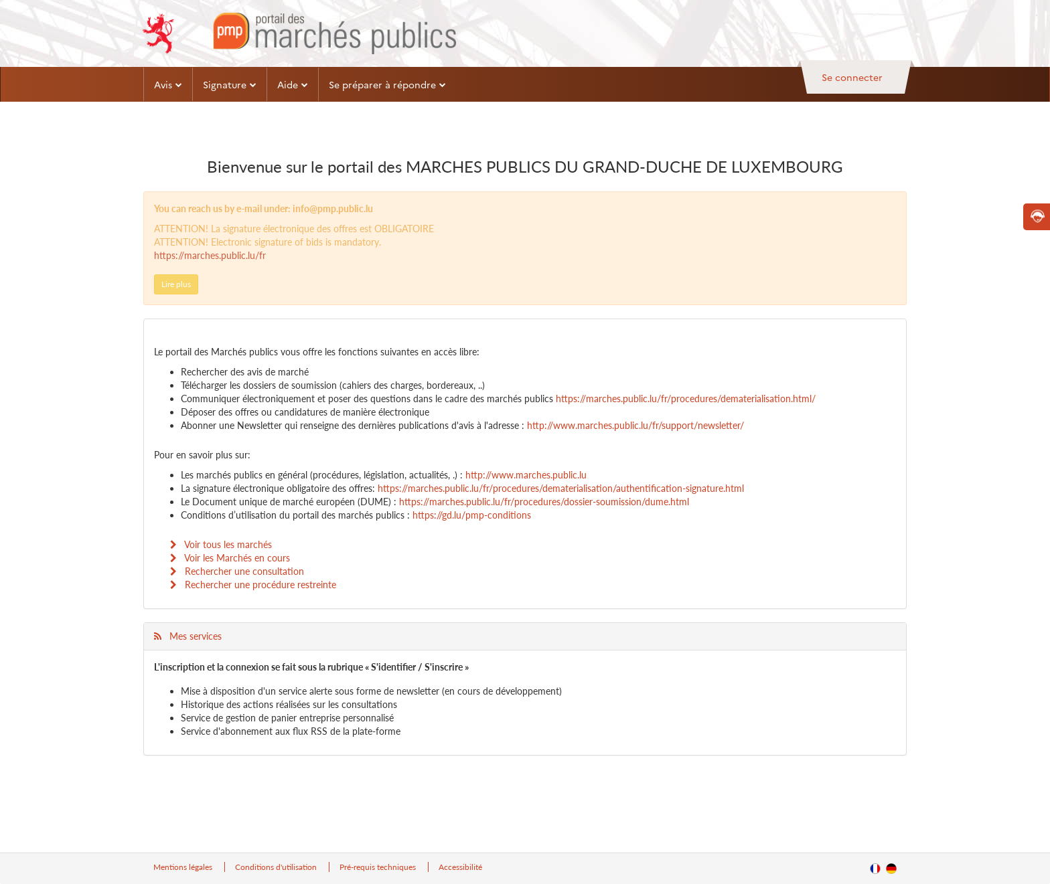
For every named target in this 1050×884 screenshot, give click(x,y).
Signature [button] (229, 84)
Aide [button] (292, 84)
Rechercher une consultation (237, 571)
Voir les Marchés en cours (230, 557)
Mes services (188, 636)
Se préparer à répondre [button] (387, 84)
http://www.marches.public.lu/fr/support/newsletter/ (635, 425)
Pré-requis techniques (379, 867)
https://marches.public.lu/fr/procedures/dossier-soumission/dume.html (544, 501)
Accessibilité (460, 867)
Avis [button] (168, 84)
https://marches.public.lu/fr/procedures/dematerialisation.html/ (686, 398)
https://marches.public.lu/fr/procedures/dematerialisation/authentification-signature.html (561, 488)
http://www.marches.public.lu (526, 474)
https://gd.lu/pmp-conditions (471, 515)
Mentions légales (183, 867)
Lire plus (176, 284)
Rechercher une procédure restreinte (253, 584)
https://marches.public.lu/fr (210, 255)
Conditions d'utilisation (277, 867)
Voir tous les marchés (221, 544)
